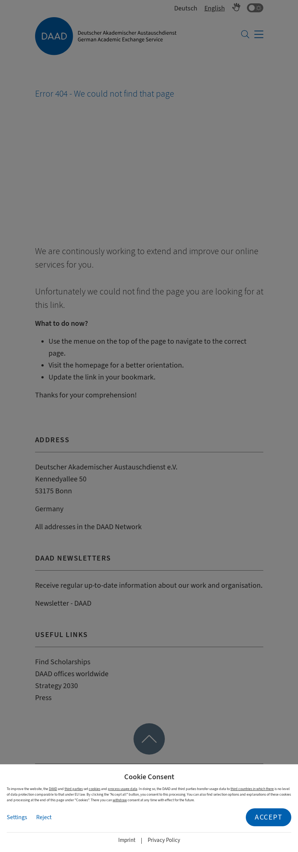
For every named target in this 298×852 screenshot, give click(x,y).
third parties (74, 788)
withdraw (120, 800)
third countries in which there (252, 788)
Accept (268, 817)
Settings (17, 817)
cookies (94, 788)
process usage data (122, 788)
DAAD (53, 788)
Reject (43, 817)
